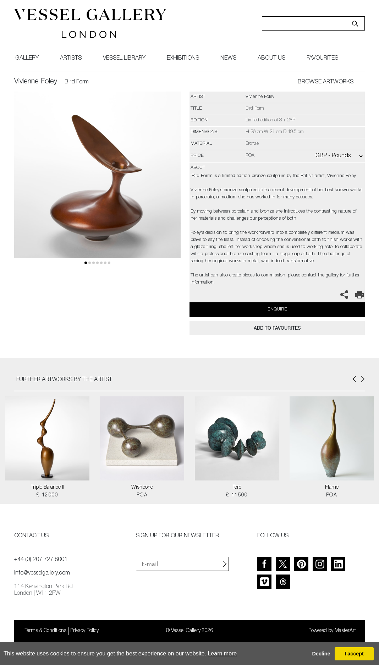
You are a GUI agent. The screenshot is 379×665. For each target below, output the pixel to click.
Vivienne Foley (35, 82)
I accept (354, 653)
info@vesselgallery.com (42, 573)
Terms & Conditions (45, 630)
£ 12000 (47, 495)
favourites (322, 58)
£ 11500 (237, 495)
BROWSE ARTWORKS (325, 82)
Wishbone (142, 487)
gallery (27, 58)
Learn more (222, 653)
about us (271, 58)
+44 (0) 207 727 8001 (40, 560)
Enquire (277, 309)
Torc (237, 487)
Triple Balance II (47, 487)
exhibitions (183, 58)
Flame (332, 487)
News (228, 58)
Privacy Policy (84, 630)
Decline (321, 653)
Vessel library (124, 58)
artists (71, 58)
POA (142, 495)
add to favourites (277, 328)
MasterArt (345, 630)
